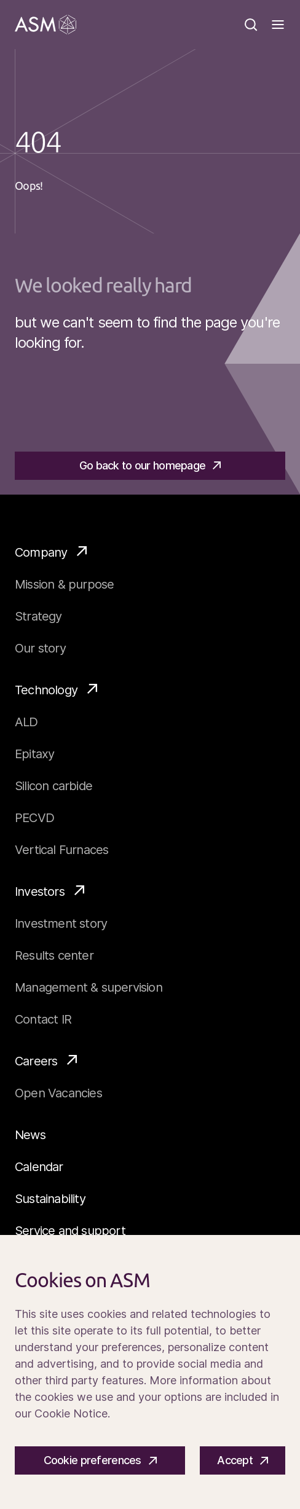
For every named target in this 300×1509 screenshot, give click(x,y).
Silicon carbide (53, 785)
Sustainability (50, 1198)
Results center (54, 955)
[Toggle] (277, 24)
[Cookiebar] (150, 1372)
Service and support (70, 1230)
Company (51, 552)
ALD (26, 722)
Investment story (61, 923)
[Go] (45, 24)
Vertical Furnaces (61, 849)
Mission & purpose (64, 584)
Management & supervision (88, 987)
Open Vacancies (58, 1093)
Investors (49, 891)
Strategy (38, 616)
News (30, 1134)
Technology (56, 689)
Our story (40, 648)
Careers (46, 1060)
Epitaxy (34, 754)
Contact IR (43, 1019)
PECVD (34, 817)
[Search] (250, 24)
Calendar (39, 1166)
